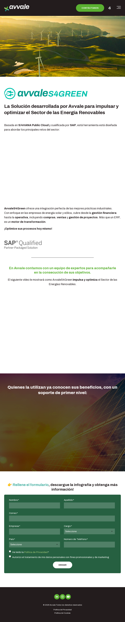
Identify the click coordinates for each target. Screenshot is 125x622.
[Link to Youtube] (68, 596)
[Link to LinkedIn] (56, 596)
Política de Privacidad (36, 552)
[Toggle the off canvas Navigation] (118, 8)
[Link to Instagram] (62, 596)
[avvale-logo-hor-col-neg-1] (16, 8)
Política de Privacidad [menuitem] (62, 610)
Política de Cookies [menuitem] (62, 613)
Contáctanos (90, 8)
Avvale (53, 605)
